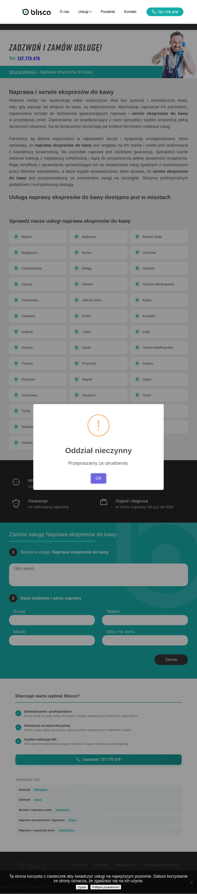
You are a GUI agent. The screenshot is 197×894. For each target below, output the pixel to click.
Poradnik (108, 12)
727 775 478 (165, 12)
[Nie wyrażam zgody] (191, 882)
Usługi (85, 12)
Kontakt (130, 12)
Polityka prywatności (106, 887)
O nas (65, 12)
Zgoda (82, 887)
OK (98, 478)
